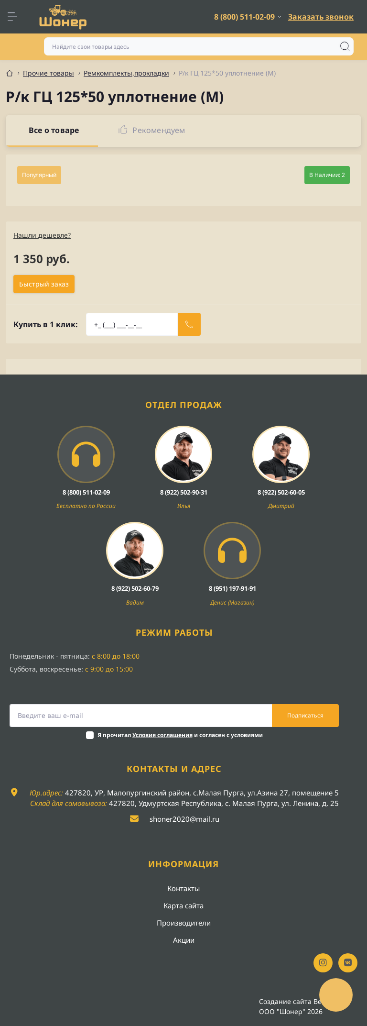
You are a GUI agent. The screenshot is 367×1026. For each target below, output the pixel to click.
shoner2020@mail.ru (184, 819)
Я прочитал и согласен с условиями (180, 735)
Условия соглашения (162, 735)
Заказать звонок (321, 16)
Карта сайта (183, 905)
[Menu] (17, 16)
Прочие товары (48, 72)
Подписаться (305, 715)
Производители (184, 922)
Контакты (183, 888)
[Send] (189, 324)
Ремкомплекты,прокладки (126, 72)
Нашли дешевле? (42, 235)
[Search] (345, 46)
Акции (183, 940)
